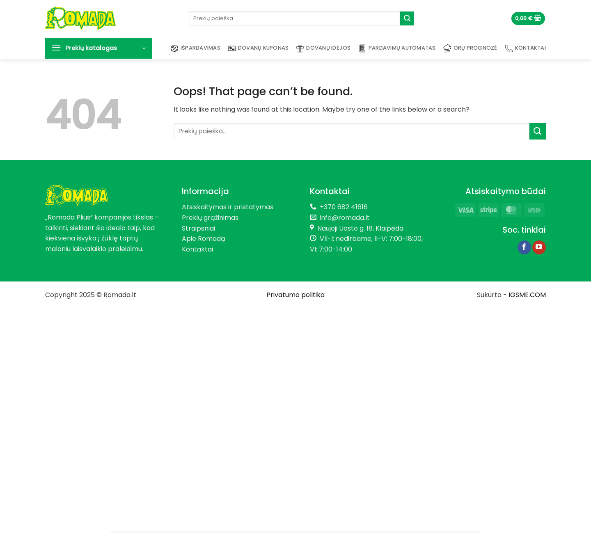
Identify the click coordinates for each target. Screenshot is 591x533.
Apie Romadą (203, 238)
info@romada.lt (343, 217)
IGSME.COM (527, 295)
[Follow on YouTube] (539, 247)
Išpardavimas (195, 48)
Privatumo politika (295, 295)
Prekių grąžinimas (210, 217)
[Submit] (407, 18)
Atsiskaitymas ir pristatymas (227, 207)
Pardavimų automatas (397, 48)
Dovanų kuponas (258, 48)
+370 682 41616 (344, 207)
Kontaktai (525, 48)
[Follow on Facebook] (524, 247)
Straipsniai (198, 228)
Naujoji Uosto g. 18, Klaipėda (360, 228)
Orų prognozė (470, 48)
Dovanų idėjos (323, 48)
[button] (528, 18)
